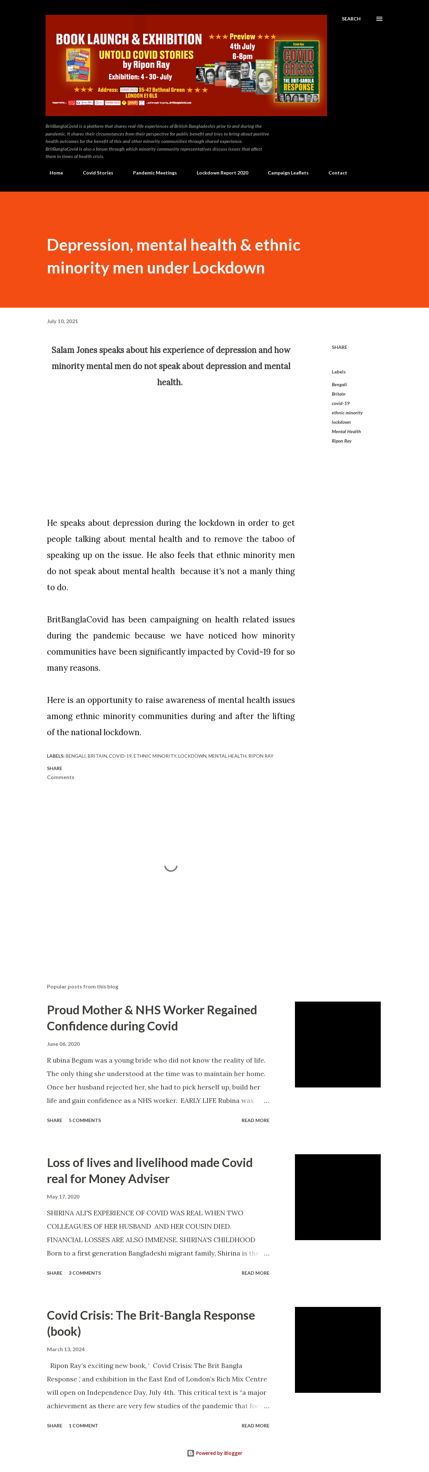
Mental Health (346, 431)
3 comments (85, 1273)
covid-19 (341, 403)
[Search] (351, 19)
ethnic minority (347, 412)
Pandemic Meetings (151, 172)
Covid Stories (94, 172)
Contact (333, 172)
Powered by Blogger (214, 1453)
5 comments (85, 1120)
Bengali (339, 384)
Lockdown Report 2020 (218, 172)
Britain (339, 394)
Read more (255, 1120)
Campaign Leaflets (284, 172)
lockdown (341, 422)
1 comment (83, 1425)
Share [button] (339, 347)
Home (52, 172)
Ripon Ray (342, 441)
